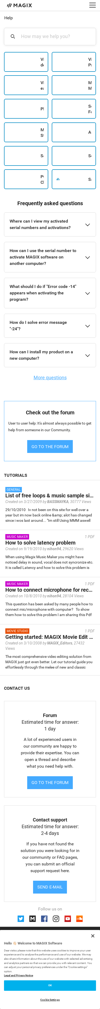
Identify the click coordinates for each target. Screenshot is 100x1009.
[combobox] (53, 36)
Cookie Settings (50, 1000)
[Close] (93, 936)
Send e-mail (50, 887)
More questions (50, 377)
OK (50, 985)
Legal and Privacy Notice (18, 975)
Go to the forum (50, 782)
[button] (50, 224)
